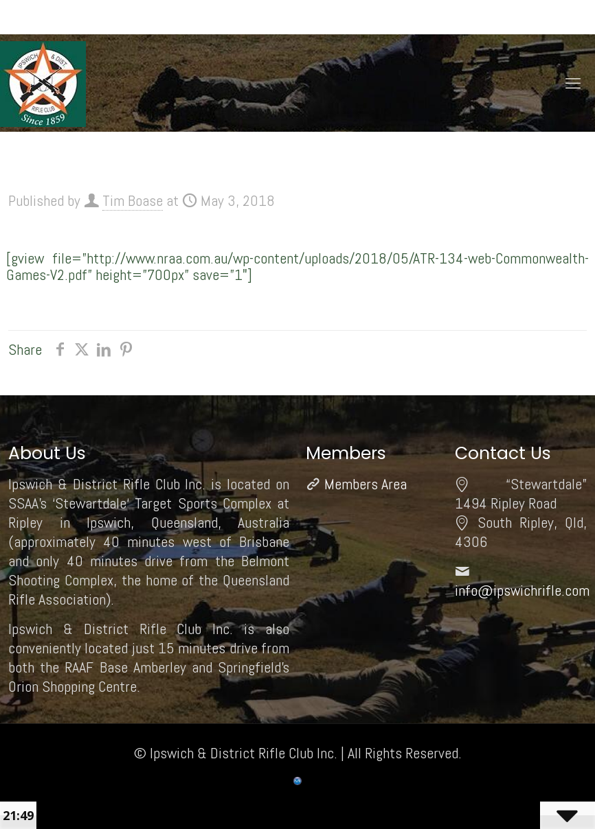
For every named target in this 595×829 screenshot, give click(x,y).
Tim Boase (132, 200)
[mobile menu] (573, 83)
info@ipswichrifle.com (522, 590)
